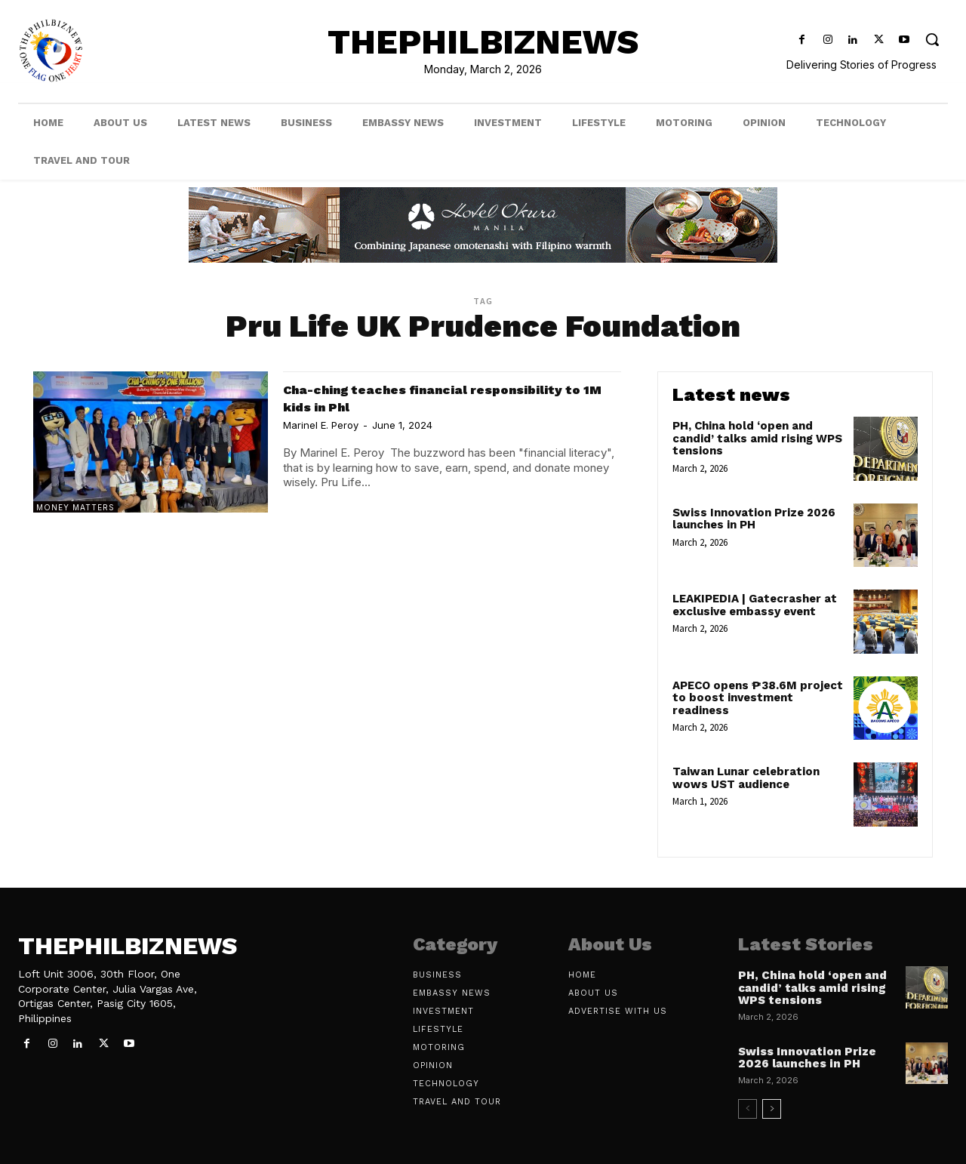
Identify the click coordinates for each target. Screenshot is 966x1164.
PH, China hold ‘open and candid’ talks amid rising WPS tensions (757, 438)
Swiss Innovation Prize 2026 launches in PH (753, 519)
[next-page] (771, 1109)
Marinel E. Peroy (320, 425)
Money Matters (75, 507)
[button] (932, 38)
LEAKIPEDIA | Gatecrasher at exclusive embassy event (754, 605)
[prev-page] (747, 1109)
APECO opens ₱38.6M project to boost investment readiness (757, 698)
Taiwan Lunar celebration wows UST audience (746, 778)
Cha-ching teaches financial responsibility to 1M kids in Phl (405, 397)
